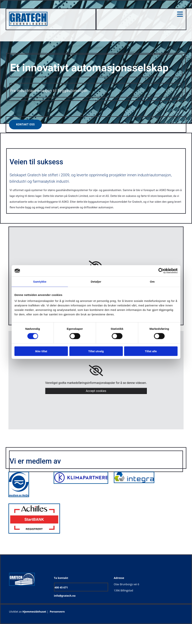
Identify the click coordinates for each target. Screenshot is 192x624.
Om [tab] (152, 281)
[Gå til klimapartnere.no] (81, 483)
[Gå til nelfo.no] (18, 496)
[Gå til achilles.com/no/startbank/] (34, 535)
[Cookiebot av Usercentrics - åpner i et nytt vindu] (161, 271)
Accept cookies (96, 391)
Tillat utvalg (96, 351)
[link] (96, 370)
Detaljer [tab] (96, 281)
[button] (25, 124)
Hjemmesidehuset (34, 611)
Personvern (57, 611)
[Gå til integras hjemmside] (134, 484)
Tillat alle (151, 351)
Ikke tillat (41, 351)
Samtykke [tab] (39, 281)
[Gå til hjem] (28, 25)
